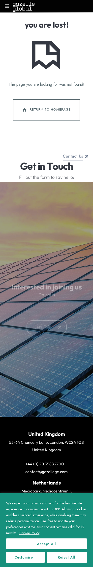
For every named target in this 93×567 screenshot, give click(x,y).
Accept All (46, 543)
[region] (46, 530)
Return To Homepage (46, 110)
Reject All (66, 557)
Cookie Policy (29, 532)
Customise (23, 557)
